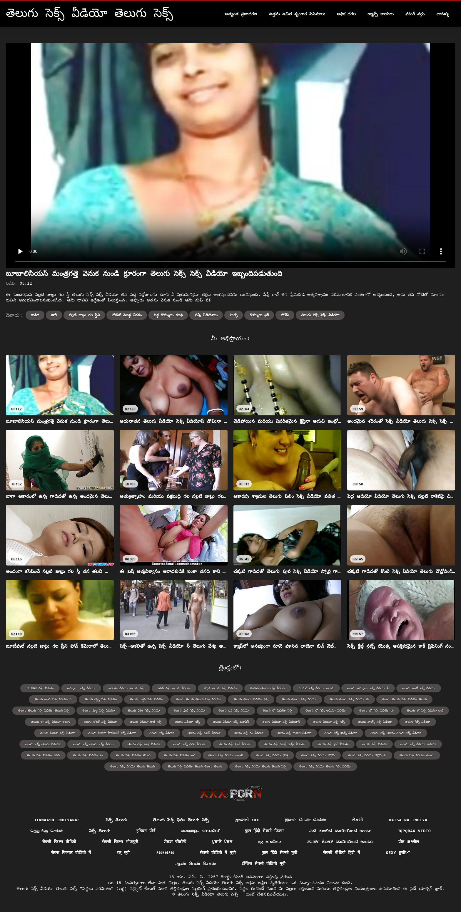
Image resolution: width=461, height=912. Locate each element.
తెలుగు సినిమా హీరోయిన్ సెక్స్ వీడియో (112, 733)
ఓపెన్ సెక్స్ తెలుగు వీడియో (174, 688)
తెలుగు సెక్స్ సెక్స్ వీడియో (320, 315)
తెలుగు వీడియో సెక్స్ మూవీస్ (231, 722)
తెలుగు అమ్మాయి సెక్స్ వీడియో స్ (368, 688)
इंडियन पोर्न (146, 830)
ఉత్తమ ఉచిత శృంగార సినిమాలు (297, 13)
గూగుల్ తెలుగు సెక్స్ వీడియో (267, 688)
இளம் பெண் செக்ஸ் (305, 820)
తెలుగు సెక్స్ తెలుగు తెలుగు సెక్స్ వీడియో (395, 733)
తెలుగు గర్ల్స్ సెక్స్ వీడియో (101, 699)
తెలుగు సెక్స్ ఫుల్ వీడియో (234, 744)
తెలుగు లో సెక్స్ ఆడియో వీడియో (325, 710)
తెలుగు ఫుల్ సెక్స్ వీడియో (189, 710)
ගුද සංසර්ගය (269, 841)
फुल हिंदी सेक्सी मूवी (279, 852)
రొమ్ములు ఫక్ (259, 315)
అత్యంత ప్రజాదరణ (241, 13)
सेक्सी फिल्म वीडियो (59, 841)
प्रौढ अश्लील (408, 841)
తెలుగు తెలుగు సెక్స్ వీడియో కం (349, 699)
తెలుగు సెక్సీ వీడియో (161, 733)
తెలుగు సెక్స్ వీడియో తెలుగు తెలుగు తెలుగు (195, 766)
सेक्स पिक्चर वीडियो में (71, 852)
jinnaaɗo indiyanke (57, 820)
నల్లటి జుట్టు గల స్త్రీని (84, 315)
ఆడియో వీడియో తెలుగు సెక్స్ (126, 688)
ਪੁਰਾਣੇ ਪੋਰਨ (222, 841)
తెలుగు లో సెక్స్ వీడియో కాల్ (425, 710)
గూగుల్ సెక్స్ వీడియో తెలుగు (316, 688)
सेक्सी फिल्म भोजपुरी (120, 841)
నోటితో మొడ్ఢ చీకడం (127, 315)
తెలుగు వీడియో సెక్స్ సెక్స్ (329, 722)
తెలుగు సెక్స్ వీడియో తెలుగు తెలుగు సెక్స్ (260, 766)
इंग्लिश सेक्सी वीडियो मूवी (263, 863)
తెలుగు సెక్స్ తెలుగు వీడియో (42, 744)
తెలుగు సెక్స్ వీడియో (374, 744)
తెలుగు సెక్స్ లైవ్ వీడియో (333, 744)
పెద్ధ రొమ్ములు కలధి (168, 315)
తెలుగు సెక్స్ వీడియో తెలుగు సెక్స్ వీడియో (325, 766)
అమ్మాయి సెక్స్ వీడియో (81, 688)
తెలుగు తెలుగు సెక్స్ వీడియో (299, 699)
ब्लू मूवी (123, 852)
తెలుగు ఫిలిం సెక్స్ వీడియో (144, 710)
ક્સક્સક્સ (165, 852)
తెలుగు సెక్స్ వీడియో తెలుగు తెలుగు (132, 766)
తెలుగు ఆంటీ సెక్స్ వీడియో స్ (53, 699)
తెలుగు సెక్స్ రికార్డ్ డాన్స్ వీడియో (284, 744)
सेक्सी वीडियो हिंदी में (341, 852)
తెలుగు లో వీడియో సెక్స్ (277, 710)
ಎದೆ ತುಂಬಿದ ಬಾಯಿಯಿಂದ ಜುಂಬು (340, 830)
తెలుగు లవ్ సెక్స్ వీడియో (233, 710)
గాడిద (35, 315)
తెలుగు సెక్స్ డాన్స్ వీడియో (340, 733)
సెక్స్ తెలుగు (116, 820)
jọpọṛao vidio (414, 830)
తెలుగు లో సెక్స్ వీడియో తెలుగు (50, 722)
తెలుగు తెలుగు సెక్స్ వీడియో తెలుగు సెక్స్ (43, 710)
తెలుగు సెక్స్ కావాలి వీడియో (294, 733)
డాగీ (54, 315)
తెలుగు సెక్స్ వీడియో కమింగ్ (133, 755)
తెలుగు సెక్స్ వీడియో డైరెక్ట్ (272, 755)
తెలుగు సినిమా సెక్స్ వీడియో (57, 733)
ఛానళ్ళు (442, 13)
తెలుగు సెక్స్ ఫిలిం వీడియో (189, 744)
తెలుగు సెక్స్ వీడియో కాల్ (179, 755)
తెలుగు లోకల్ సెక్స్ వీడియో (100, 722)
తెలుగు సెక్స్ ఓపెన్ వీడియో (204, 733)
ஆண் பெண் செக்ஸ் (195, 863)
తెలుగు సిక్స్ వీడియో (417, 722)
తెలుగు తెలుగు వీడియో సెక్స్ (251, 699)
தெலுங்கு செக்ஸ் (46, 830)
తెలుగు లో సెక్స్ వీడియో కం (376, 710)
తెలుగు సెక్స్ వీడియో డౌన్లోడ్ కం (367, 755)
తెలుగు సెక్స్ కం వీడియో (248, 733)
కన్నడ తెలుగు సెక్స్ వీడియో (220, 688)
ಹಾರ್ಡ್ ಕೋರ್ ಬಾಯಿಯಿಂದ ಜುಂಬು (340, 841)
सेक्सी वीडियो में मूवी (218, 852)
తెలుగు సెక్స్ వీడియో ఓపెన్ (43, 755)
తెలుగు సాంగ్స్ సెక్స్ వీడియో (375, 722)
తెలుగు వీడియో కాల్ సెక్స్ (145, 722)
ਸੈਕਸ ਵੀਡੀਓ (175, 841)
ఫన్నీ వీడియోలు (206, 315)
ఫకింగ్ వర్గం (415, 13)
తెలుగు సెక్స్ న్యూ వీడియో (144, 744)
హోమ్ (285, 315)
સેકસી (357, 820)
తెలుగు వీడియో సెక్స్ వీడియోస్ (281, 722)
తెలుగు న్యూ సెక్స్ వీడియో (98, 710)
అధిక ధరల (346, 13)
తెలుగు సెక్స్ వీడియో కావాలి (225, 755)
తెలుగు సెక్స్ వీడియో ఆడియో (418, 744)
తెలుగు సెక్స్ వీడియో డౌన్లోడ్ (318, 755)
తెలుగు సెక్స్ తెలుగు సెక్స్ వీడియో (93, 744)
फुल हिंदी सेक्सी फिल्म (264, 830)
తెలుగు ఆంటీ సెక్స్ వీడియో (418, 688)
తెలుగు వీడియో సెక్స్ (187, 722)
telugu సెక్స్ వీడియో (40, 688)
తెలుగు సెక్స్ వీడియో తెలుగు (417, 755)
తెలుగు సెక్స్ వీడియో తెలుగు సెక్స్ (209, 894)
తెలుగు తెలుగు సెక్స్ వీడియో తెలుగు (404, 699)
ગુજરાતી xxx (247, 820)
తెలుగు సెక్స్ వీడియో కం (88, 755)
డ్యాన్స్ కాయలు (380, 13)
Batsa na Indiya (408, 820)
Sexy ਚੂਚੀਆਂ (398, 852)
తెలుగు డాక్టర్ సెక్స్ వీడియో (146, 699)
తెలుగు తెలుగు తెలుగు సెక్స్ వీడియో (198, 699)
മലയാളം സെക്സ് (200, 830)
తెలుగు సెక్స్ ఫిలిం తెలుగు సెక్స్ (181, 820)
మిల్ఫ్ (234, 315)
